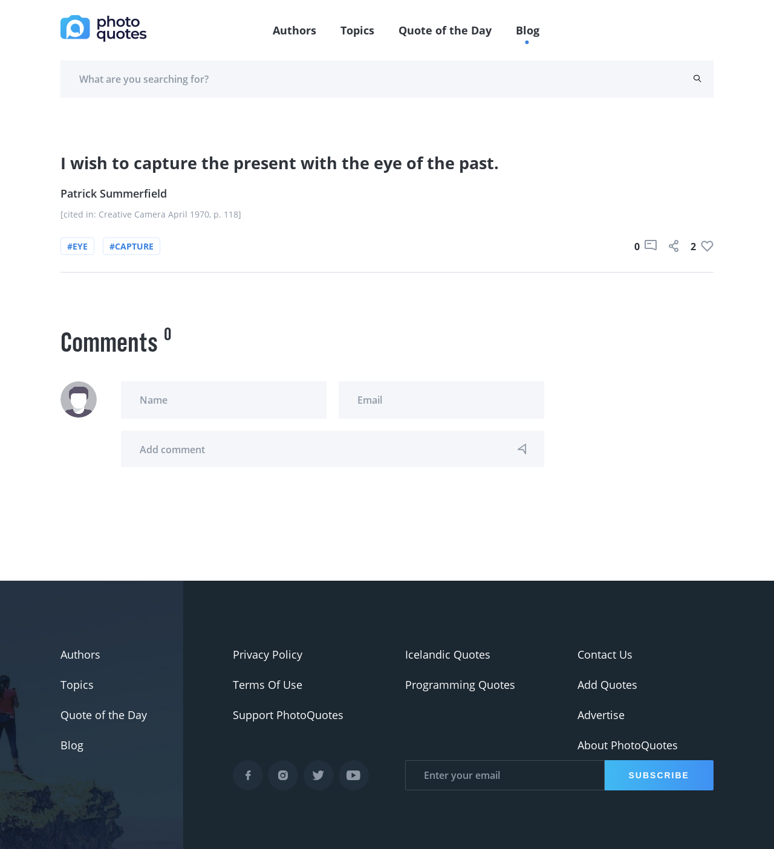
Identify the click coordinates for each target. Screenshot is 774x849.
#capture (131, 246)
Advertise (601, 715)
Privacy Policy (267, 654)
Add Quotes (607, 684)
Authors (294, 30)
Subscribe (659, 775)
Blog (527, 30)
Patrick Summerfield (113, 193)
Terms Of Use (267, 684)
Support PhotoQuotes (288, 715)
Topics (357, 30)
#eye (77, 246)
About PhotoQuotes (627, 745)
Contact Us (605, 654)
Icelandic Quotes (447, 654)
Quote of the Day (445, 30)
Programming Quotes (460, 684)
